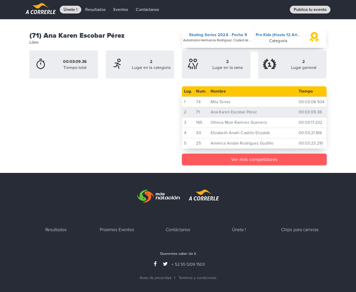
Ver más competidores (254, 159)
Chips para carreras (300, 229)
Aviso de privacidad (155, 278)
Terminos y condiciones (197, 278)
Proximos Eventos (117, 229)
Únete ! (70, 9)
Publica (310, 9)
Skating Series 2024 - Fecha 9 (218, 34)
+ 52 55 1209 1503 (188, 264)
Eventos (120, 9)
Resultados (95, 9)
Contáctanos (147, 9)
